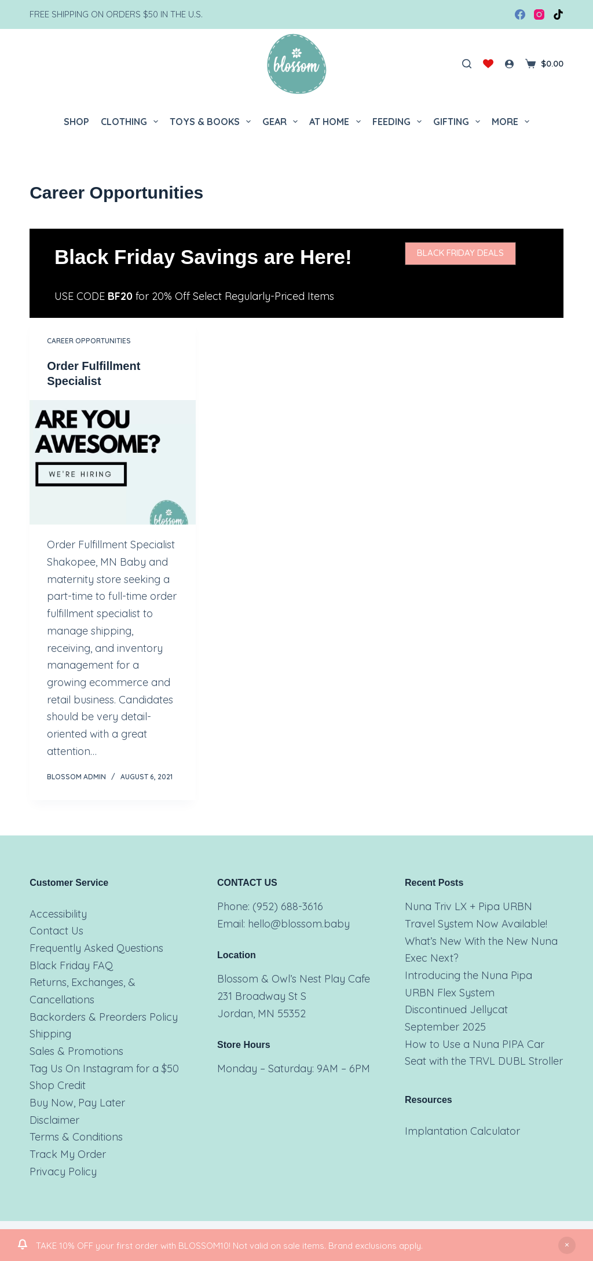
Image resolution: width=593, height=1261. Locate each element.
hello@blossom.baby (299, 923)
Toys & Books (212, 122)
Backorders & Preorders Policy (104, 1017)
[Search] (466, 63)
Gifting (459, 122)
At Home (337, 122)
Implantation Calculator (462, 1131)
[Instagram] (539, 14)
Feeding (399, 122)
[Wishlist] (488, 63)
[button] (460, 253)
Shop (76, 121)
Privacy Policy (63, 1171)
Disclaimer (54, 1120)
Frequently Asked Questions (96, 948)
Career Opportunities (89, 340)
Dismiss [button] (567, 1245)
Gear (282, 122)
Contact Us (56, 930)
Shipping (50, 1033)
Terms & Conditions (76, 1136)
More (513, 122)
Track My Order (68, 1154)
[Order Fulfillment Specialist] (113, 462)
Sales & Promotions (76, 1051)
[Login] (509, 64)
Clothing (132, 122)
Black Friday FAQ (71, 965)
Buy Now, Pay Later (77, 1102)
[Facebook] (520, 14)
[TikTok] (558, 14)
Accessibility (58, 914)
